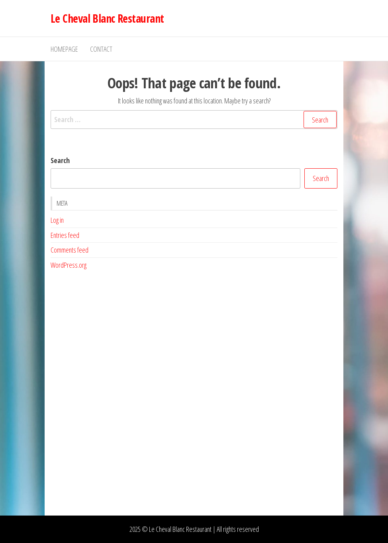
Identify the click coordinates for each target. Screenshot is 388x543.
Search (60, 160)
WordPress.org (68, 265)
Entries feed (65, 235)
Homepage (64, 49)
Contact (101, 49)
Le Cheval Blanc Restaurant (107, 18)
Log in (57, 220)
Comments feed (69, 250)
